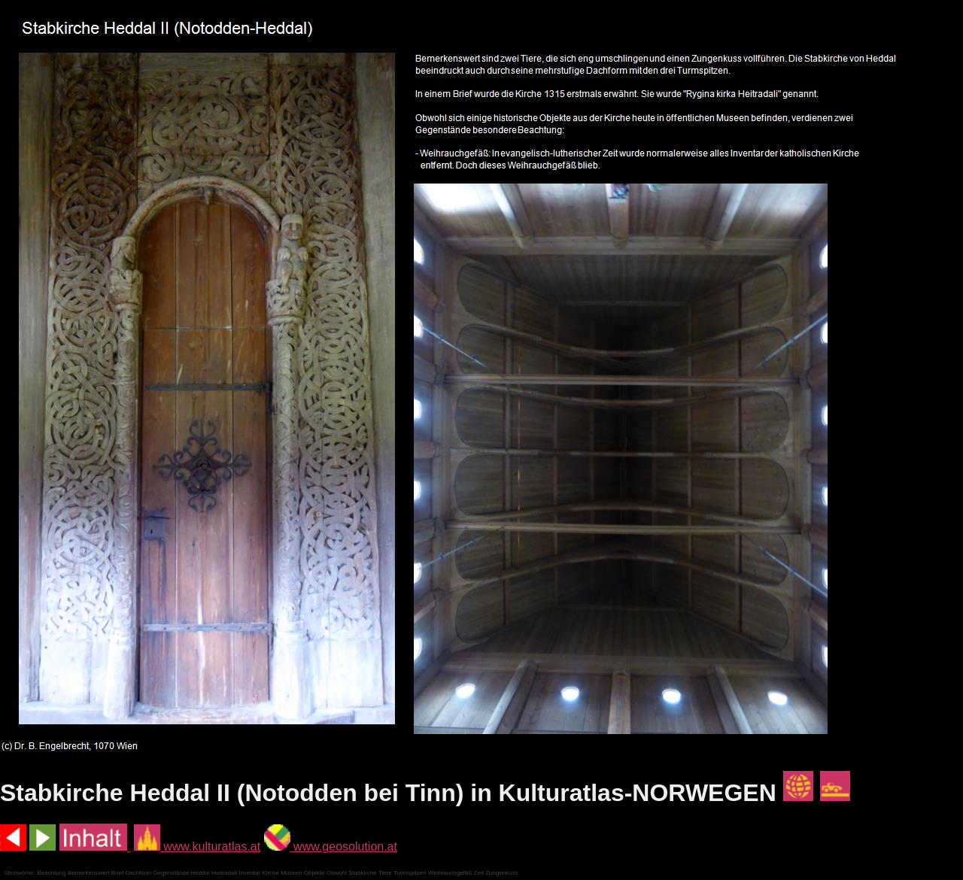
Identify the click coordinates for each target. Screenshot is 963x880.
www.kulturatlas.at (197, 846)
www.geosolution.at (330, 846)
